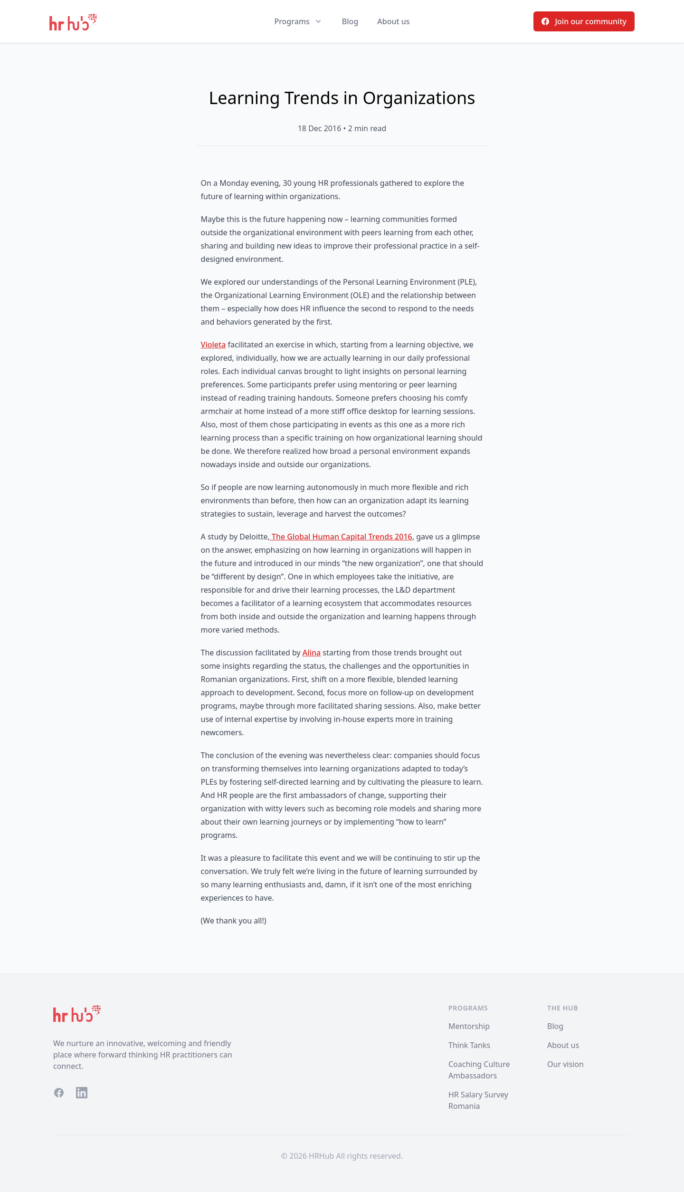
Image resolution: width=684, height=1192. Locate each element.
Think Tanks (469, 1045)
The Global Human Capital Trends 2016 (341, 536)
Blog (350, 21)
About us (393, 21)
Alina (312, 652)
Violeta (213, 344)
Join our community (584, 21)
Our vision (565, 1064)
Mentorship (469, 1026)
